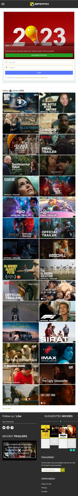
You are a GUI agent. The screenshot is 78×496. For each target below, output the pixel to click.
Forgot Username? (21, 77)
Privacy (44, 488)
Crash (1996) (53, 441)
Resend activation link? (42, 77)
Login (39, 73)
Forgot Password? (30, 77)
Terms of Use (46, 484)
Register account (39, 55)
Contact (44, 492)
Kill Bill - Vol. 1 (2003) (45, 443)
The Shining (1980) (63, 443)
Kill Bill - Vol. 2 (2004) (71, 443)
